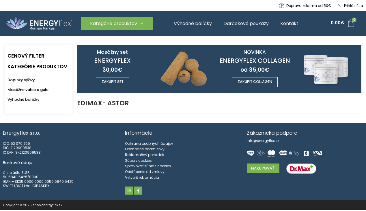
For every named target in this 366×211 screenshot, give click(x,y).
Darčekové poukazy (246, 23)
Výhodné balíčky (193, 23)
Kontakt (289, 23)
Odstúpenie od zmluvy (145, 172)
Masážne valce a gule (28, 89)
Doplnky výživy (21, 80)
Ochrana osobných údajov (149, 144)
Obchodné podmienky (145, 149)
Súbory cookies (138, 161)
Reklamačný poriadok (144, 155)
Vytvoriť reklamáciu (142, 178)
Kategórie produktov (116, 23)
